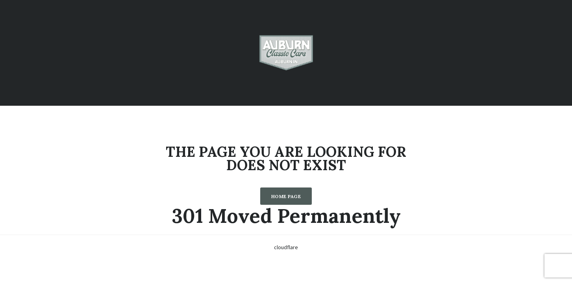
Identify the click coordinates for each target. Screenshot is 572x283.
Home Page (286, 196)
